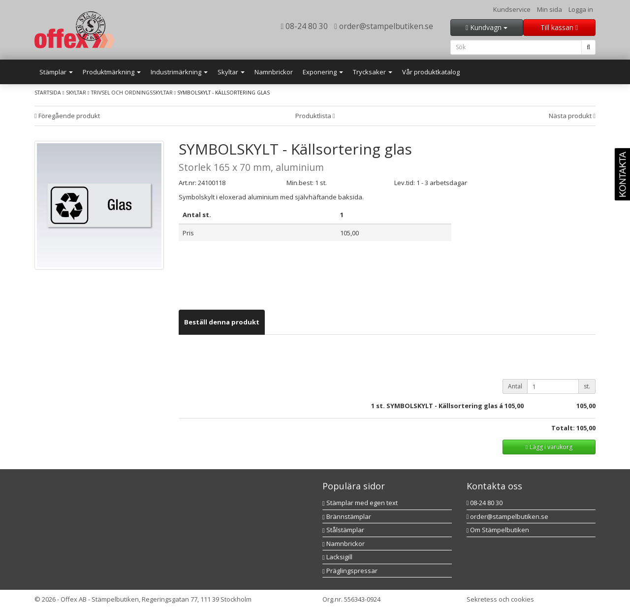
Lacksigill (337, 556)
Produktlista (315, 115)
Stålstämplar (343, 529)
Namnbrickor (273, 71)
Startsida (47, 92)
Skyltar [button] (231, 71)
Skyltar (76, 92)
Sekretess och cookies (500, 599)
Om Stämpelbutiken (498, 529)
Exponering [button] (323, 71)
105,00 (514, 405)
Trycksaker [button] (372, 71)
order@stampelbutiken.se (383, 26)
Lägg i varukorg (549, 447)
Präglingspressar (350, 570)
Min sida (549, 9)
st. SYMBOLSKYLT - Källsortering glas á (439, 405)
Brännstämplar (346, 516)
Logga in (580, 9)
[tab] (222, 322)
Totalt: (563, 427)
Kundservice (512, 9)
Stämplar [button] (56, 71)
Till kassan (559, 27)
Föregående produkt (67, 115)
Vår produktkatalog (431, 71)
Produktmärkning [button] (112, 71)
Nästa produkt (572, 115)
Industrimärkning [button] (179, 71)
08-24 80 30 (304, 26)
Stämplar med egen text (360, 502)
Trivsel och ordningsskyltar (132, 92)
